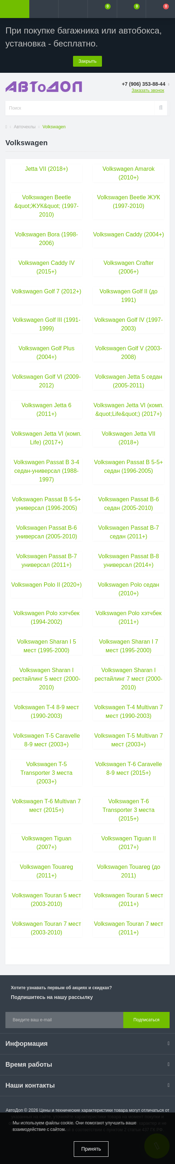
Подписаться (146, 1019)
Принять (91, 1149)
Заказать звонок (148, 90)
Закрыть (87, 61)
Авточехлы (24, 126)
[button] (73, 9)
